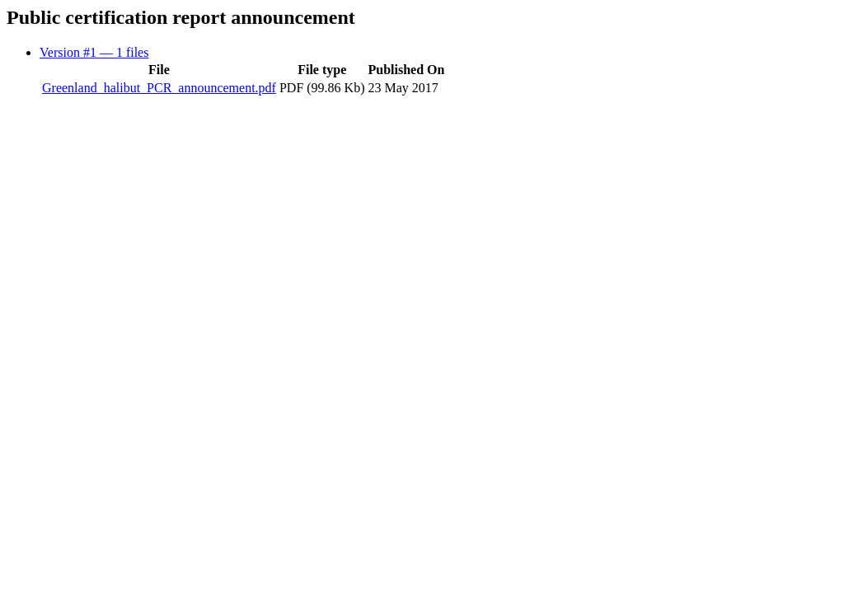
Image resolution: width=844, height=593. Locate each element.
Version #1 (94, 52)
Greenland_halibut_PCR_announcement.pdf (159, 88)
